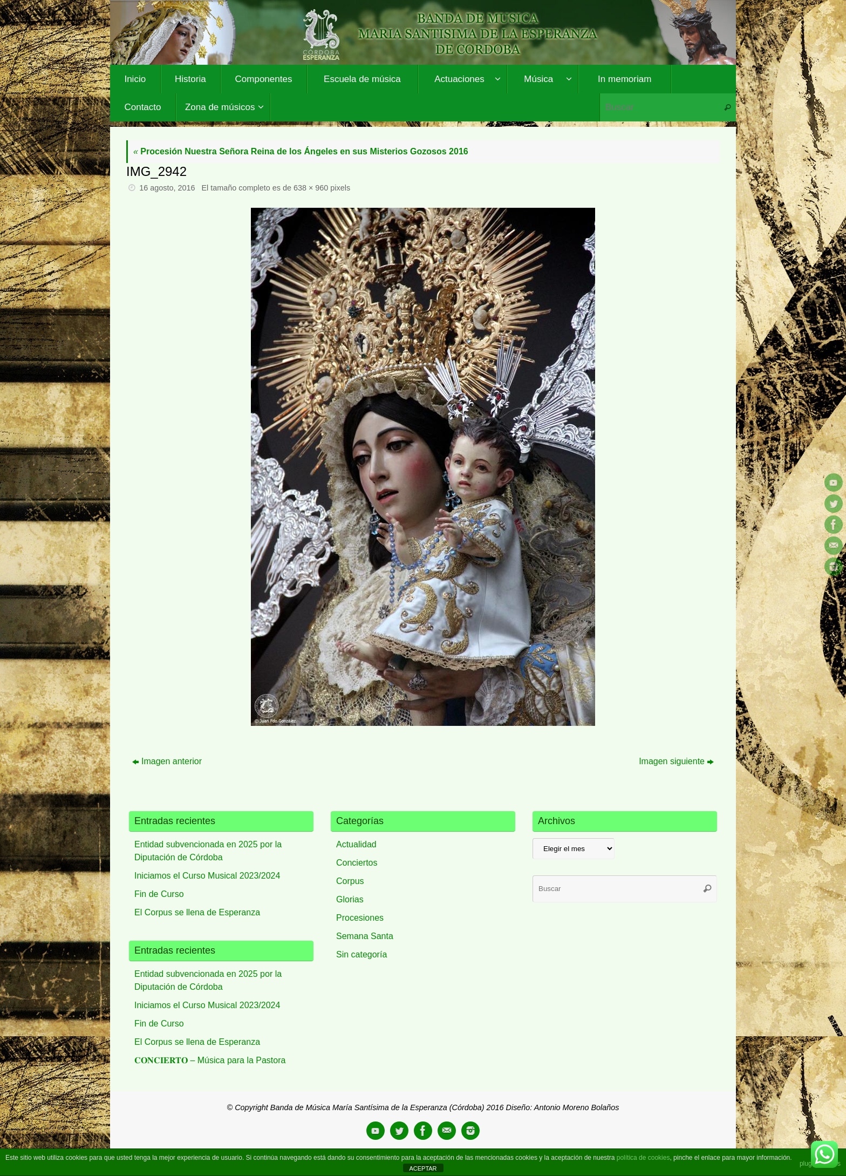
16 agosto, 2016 (167, 187)
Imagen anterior (167, 761)
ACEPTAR (422, 1168)
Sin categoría (361, 954)
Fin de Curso (159, 894)
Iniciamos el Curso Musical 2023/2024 (207, 875)
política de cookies (643, 1157)
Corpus (350, 881)
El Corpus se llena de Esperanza (197, 912)
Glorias (350, 899)
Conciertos (356, 862)
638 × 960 (311, 187)
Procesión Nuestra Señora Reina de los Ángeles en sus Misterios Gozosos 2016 (300, 151)
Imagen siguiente (676, 761)
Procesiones (360, 917)
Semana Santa (364, 936)
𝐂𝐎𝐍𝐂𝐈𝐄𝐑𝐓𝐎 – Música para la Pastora (209, 1060)
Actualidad (356, 844)
